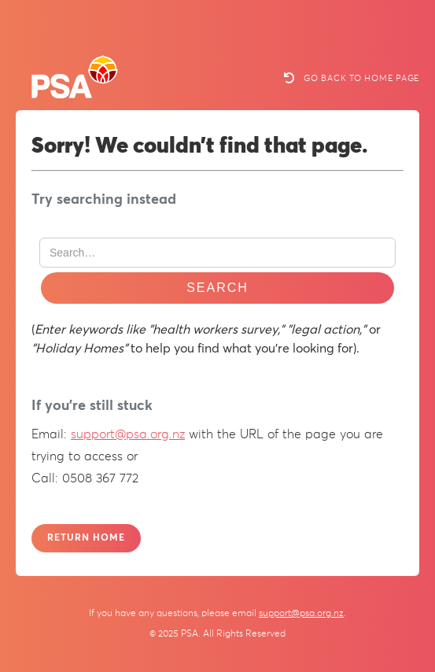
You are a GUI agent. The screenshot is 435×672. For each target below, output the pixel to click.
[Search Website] (217, 253)
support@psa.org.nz (128, 434)
